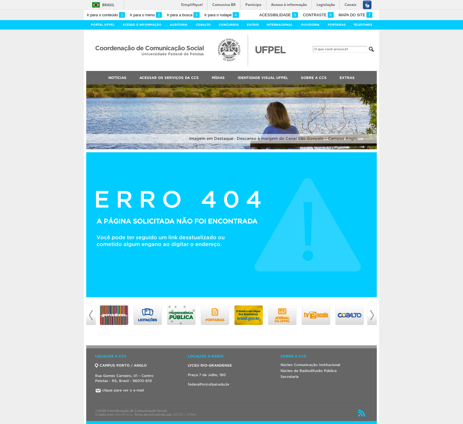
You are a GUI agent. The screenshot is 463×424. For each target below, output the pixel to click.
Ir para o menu (146, 15)
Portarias (336, 24)
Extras (347, 78)
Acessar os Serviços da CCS (169, 78)
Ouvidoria (310, 24)
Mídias (218, 78)
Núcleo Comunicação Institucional (310, 365)
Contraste (318, 15)
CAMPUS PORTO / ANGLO (121, 365)
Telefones (362, 24)
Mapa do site (355, 15)
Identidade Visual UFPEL (263, 78)
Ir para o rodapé (221, 15)
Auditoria (179, 24)
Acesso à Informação (142, 24)
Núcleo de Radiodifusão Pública (309, 371)
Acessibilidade (278, 15)
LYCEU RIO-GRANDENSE (210, 365)
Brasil (108, 4)
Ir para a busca (183, 15)
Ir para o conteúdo (106, 15)
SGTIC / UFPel (184, 414)
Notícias (117, 78)
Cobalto (203, 24)
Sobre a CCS (314, 78)
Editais (253, 24)
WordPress (123, 414)
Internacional (280, 24)
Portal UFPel (103, 24)
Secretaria (290, 376)
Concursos (229, 24)
